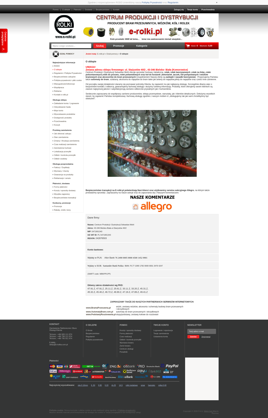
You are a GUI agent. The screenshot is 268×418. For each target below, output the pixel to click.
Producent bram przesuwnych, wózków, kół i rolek (149, 23)
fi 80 (100, 385)
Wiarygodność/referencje (64, 84)
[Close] (216, 2)
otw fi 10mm (83, 385)
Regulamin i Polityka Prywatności (68, 73)
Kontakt (116, 10)
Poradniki (124, 352)
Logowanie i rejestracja (163, 330)
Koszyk (57, 125)
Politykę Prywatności (152, 2)
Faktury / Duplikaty (62, 167)
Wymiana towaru (127, 343)
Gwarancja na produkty (63, 175)
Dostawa (88, 10)
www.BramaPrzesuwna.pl (98, 308)
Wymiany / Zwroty (61, 171)
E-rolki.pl (100, 54)
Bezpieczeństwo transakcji (65, 198)
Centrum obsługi (126, 349)
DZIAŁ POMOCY (67, 54)
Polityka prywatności (94, 340)
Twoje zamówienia (161, 333)
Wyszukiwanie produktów (64, 114)
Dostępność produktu (63, 118)
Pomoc (56, 10)
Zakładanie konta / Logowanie (66, 103)
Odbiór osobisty (60, 159)
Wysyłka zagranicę (62, 194)
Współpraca (59, 87)
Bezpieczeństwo (102, 10)
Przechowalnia (208, 10)
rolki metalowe (132, 385)
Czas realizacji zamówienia (65, 144)
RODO (57, 66)
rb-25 (113, 385)
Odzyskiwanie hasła (62, 107)
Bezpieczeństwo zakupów (65, 77)
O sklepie (66, 10)
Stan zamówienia (61, 137)
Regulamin (173, 2)
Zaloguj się (179, 10)
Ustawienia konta (160, 336)
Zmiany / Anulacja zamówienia (66, 141)
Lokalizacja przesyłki (62, 151)
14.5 (121, 385)
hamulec (151, 385)
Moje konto (58, 110)
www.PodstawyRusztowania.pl (101, 314)
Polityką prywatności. (127, 410)
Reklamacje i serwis (62, 178)
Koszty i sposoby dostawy (65, 190)
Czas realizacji (126, 336)
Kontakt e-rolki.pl (61, 95)
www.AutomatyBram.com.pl (99, 312)
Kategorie (141, 45)
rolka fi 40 (162, 385)
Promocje (118, 45)
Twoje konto (192, 10)
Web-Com (208, 411)
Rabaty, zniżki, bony (62, 210)
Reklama (57, 91)
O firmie (89, 330)
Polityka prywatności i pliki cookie (68, 80)
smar (143, 385)
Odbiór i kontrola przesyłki (65, 155)
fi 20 (106, 385)
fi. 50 (93, 385)
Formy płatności (60, 187)
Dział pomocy (112, 54)
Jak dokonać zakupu (62, 134)
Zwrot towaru (125, 346)
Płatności (77, 10)
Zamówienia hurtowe (62, 148)
